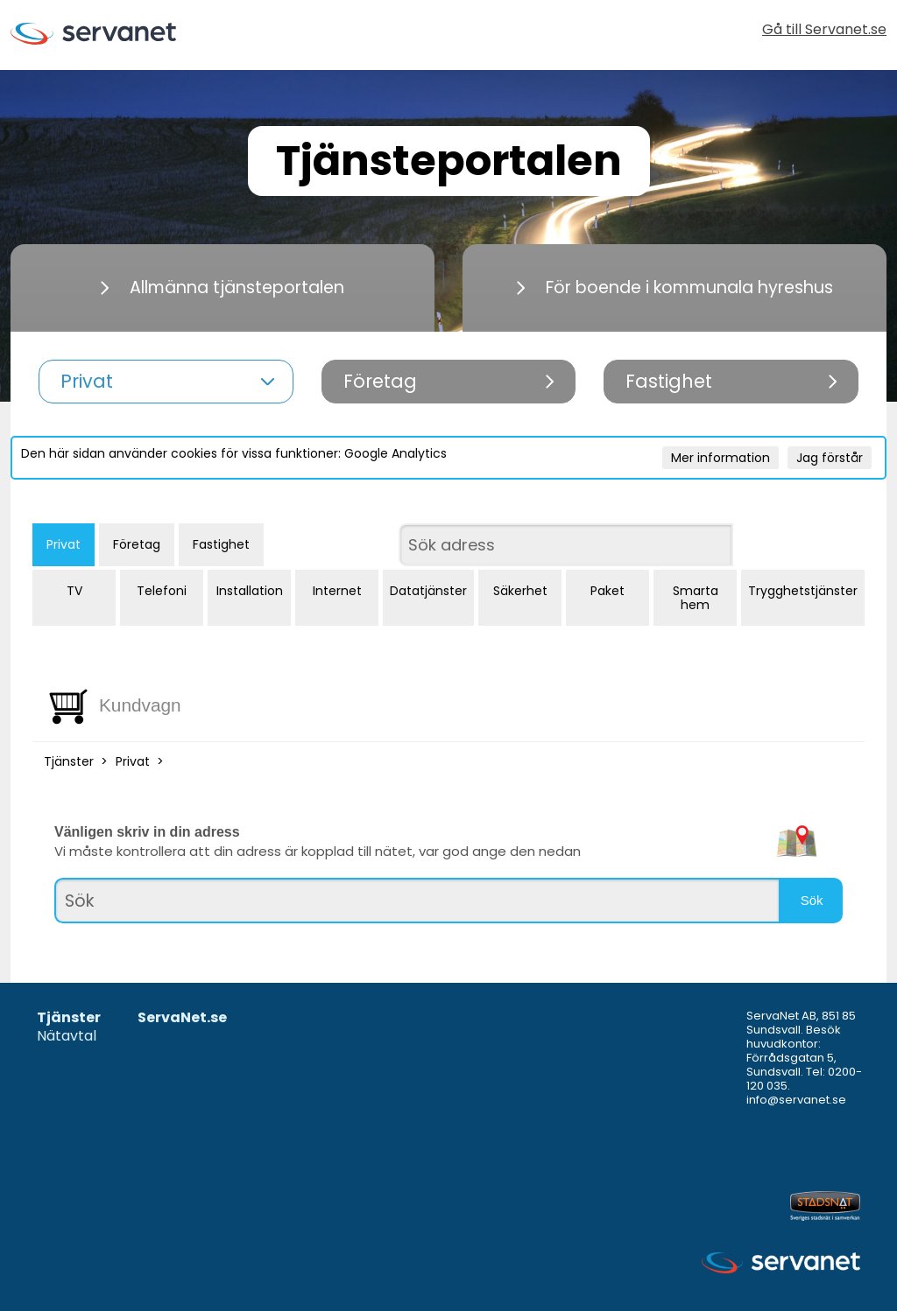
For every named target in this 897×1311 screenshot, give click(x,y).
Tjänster (69, 761)
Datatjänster (428, 590)
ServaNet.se (182, 1018)
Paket (607, 590)
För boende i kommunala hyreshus (675, 287)
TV (74, 590)
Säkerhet (520, 590)
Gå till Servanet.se (824, 31)
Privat (63, 544)
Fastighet (221, 544)
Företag (136, 544)
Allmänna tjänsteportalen (222, 287)
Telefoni (162, 590)
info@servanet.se (796, 1099)
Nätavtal (66, 1036)
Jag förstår (829, 457)
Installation (249, 590)
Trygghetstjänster (803, 590)
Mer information (720, 457)
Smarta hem (695, 597)
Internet (337, 590)
